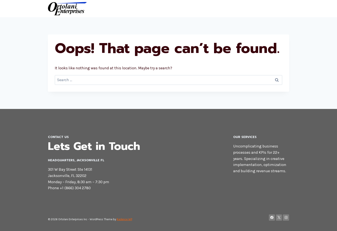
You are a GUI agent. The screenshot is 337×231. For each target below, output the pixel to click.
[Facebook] (272, 217)
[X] (279, 217)
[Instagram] (286, 217)
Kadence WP (124, 219)
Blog (283, 8)
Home (251, 8)
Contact (267, 8)
